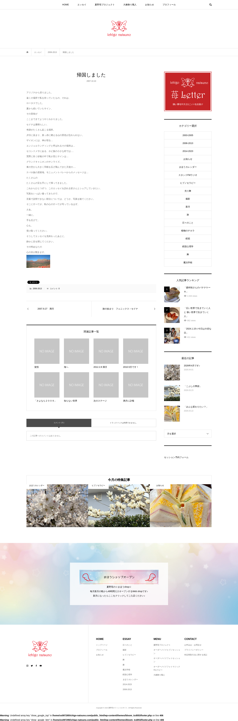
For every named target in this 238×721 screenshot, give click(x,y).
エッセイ (81, 4)
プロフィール (169, 4)
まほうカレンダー (188, 167)
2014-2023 (188, 151)
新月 (188, 206)
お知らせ (149, 4)
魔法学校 (187, 262)
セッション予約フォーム (176, 457)
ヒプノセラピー (188, 183)
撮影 (188, 199)
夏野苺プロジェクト (105, 4)
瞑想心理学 (187, 246)
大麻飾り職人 (130, 4)
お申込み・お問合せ (192, 645)
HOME (65, 4)
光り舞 (188, 191)
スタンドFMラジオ (187, 175)
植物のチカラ (187, 230)
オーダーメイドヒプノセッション (166, 651)
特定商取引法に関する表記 (195, 655)
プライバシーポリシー (193, 650)
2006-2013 (37, 288)
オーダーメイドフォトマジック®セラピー (166, 668)
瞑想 (188, 238)
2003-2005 (188, 135)
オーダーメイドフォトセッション (166, 660)
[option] (57, 505)
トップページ (101, 645)
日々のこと (187, 222)
